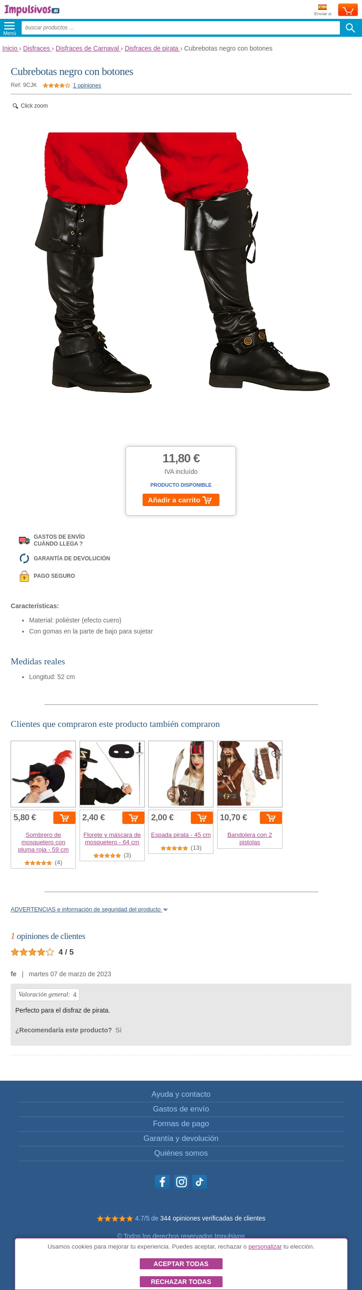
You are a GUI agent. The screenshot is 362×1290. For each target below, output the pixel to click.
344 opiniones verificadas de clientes (212, 1218)
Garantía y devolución (181, 1138)
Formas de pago (181, 1123)
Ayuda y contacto (180, 1094)
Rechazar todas (181, 1281)
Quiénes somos (181, 1153)
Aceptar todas (181, 1263)
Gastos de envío (181, 1109)
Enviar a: (323, 10)
